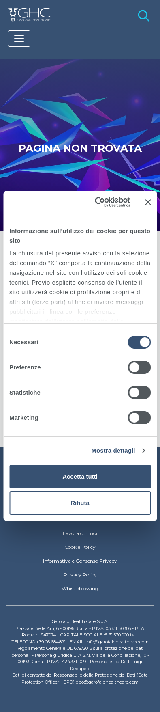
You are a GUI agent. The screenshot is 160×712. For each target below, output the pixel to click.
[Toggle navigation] (19, 38)
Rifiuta (80, 502)
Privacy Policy (80, 575)
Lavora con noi (80, 533)
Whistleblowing (80, 588)
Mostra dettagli (113, 450)
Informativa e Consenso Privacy (80, 561)
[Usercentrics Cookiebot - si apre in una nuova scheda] (97, 202)
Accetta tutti (80, 476)
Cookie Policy (80, 547)
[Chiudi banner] (148, 202)
